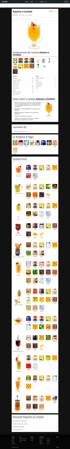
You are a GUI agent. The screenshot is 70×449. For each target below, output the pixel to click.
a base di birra (30, 15)
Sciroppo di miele (16, 82)
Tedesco (41, 440)
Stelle (20, 441)
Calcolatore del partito (22, 438)
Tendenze (27, 1)
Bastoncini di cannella (17, 92)
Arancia (14, 90)
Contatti (32, 440)
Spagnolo (41, 441)
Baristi (32, 1)
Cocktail (36, 1)
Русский (48, 441)
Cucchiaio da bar (39, 84)
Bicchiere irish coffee (40, 78)
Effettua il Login (66, 2)
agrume (23, 15)
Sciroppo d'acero (16, 84)
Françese (48, 438)
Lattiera (37, 80)
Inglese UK (41, 438)
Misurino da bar (39, 82)
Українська (48, 440)
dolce (26, 15)
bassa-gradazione (15, 15)
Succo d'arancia (15, 86)
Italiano (48, 443)
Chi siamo (32, 438)
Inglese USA (41, 443)
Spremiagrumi (38, 86)
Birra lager (15, 78)
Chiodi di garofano (16, 94)
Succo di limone (16, 88)
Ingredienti (42, 1)
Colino (37, 88)
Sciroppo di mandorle (17, 80)
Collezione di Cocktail (22, 440)
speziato (20, 15)
